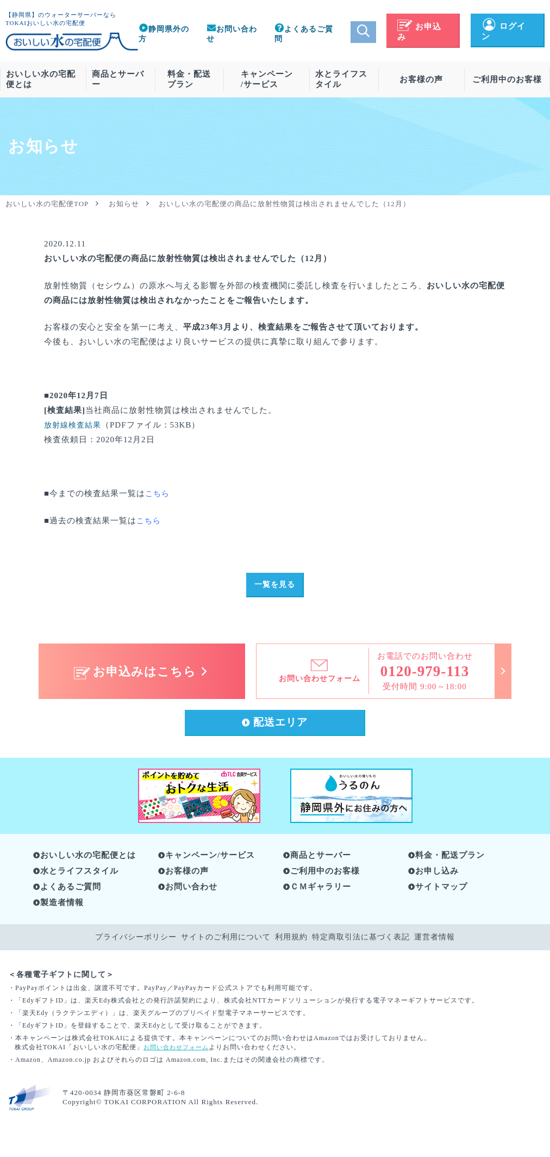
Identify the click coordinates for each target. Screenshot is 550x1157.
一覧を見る (274, 585)
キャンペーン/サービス (267, 79)
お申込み (419, 31)
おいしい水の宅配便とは (41, 79)
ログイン (504, 31)
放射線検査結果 (74, 424)
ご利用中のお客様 (507, 79)
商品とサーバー (118, 79)
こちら (149, 520)
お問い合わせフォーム (178, 1050)
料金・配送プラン (189, 79)
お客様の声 (421, 79)
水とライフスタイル (341, 79)
